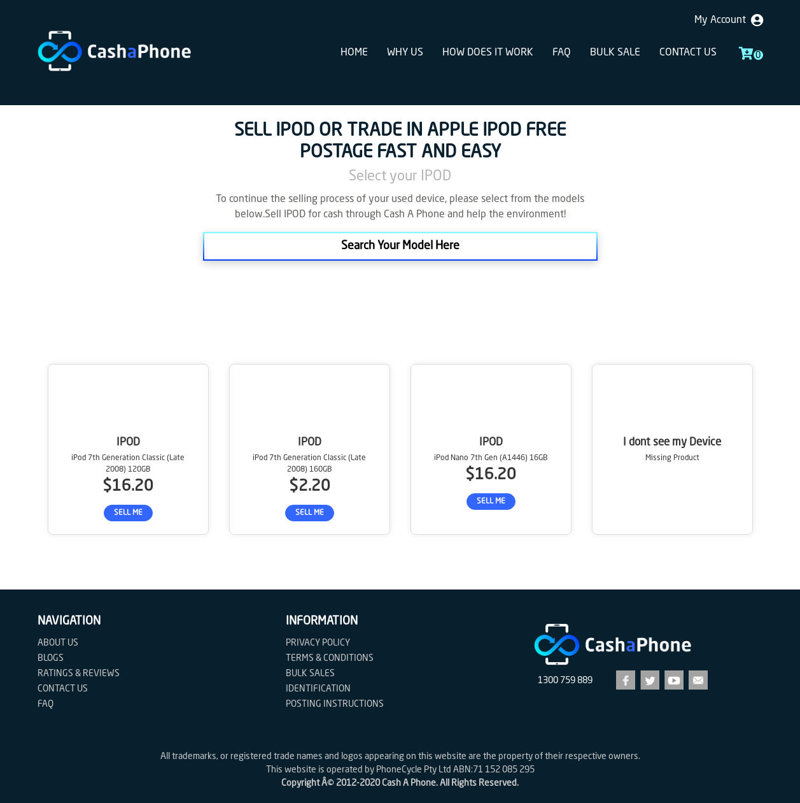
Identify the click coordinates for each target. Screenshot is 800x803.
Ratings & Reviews (79, 673)
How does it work (487, 53)
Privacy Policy (318, 643)
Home (354, 53)
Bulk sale (615, 53)
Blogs (51, 658)
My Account (728, 20)
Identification (318, 688)
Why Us (405, 53)
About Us (58, 643)
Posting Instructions (335, 704)
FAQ (561, 53)
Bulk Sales (310, 673)
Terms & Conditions (330, 658)
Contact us (688, 53)
